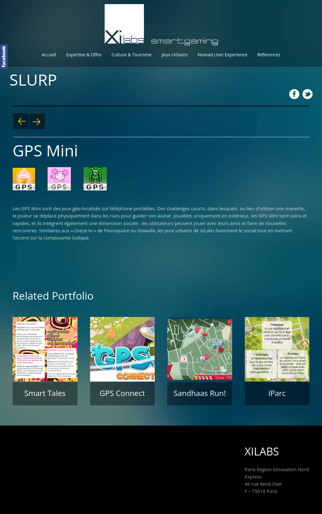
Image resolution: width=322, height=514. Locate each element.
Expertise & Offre (83, 55)
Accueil (49, 55)
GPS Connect (122, 393)
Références (268, 55)
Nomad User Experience (222, 55)
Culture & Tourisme (132, 55)
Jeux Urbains (174, 55)
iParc (277, 393)
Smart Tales (45, 393)
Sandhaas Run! (200, 393)
